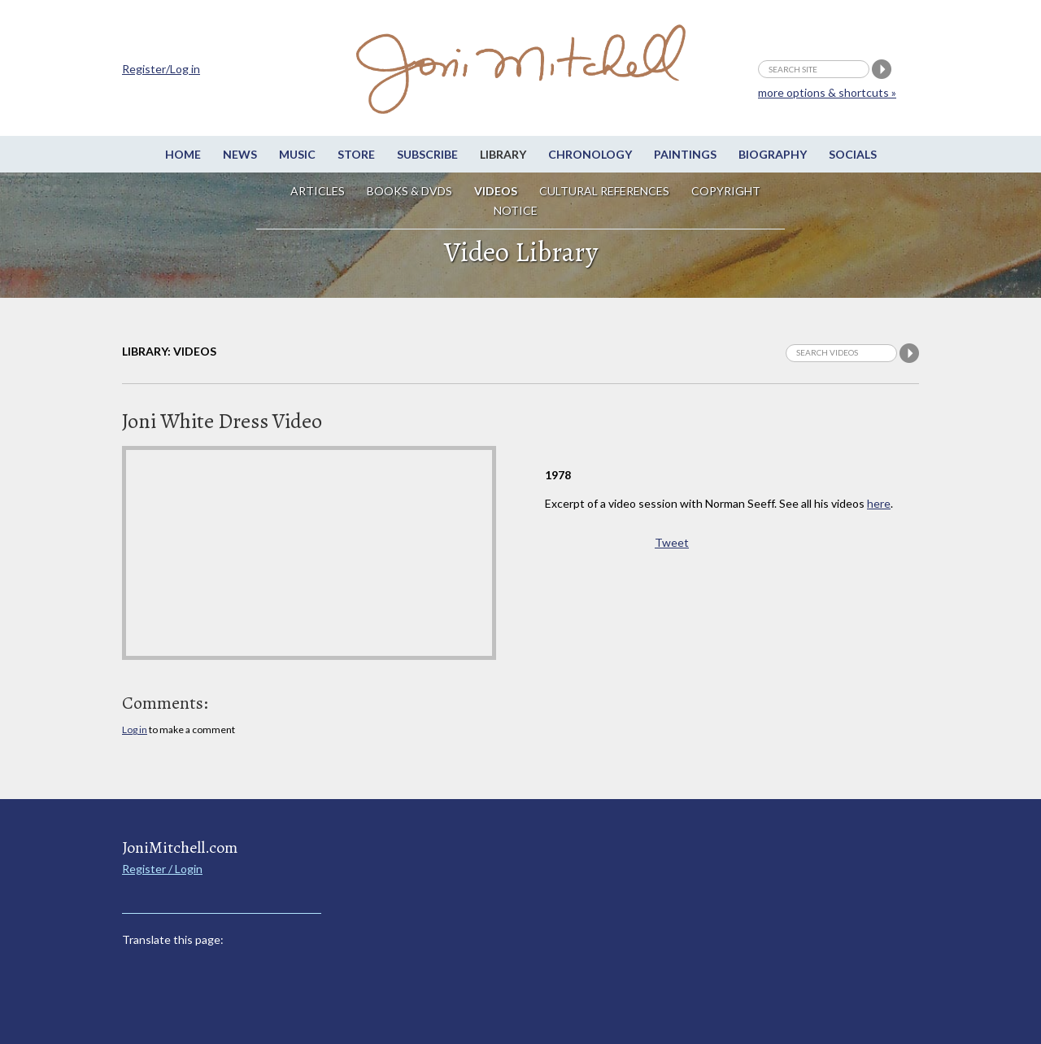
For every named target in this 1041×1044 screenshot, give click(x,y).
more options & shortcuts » (827, 92)
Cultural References (604, 191)
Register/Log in (161, 69)
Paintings (685, 154)
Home (183, 154)
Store (356, 154)
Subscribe (427, 154)
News (240, 154)
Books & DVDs (409, 191)
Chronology (590, 154)
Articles (317, 191)
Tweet (672, 542)
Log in (134, 729)
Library (503, 154)
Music (297, 154)
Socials (853, 154)
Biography (772, 154)
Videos (495, 191)
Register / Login (162, 869)
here (879, 503)
